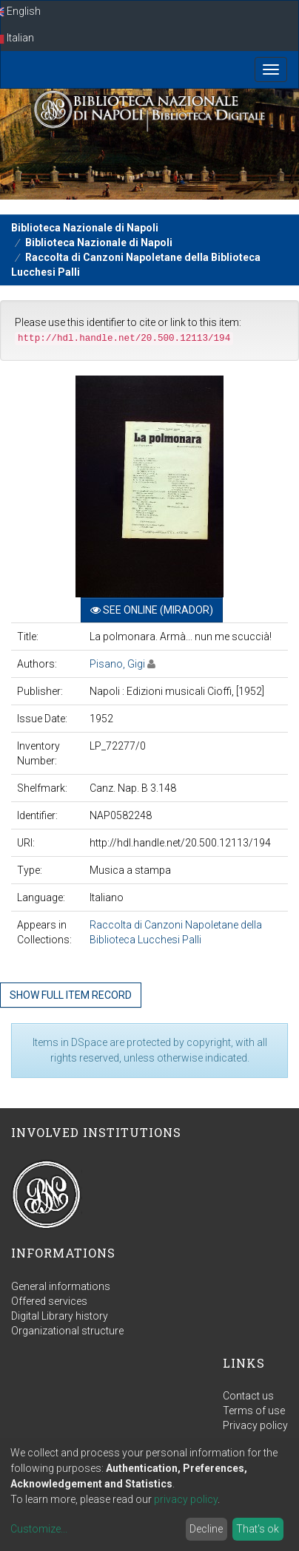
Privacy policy (255, 1425)
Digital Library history (59, 1316)
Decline (206, 1529)
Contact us (248, 1396)
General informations (60, 1286)
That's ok (257, 1529)
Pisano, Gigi (117, 664)
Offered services (49, 1301)
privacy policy (186, 1499)
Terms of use (254, 1410)
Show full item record (71, 995)
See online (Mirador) (151, 610)
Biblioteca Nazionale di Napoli (84, 228)
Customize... (38, 1529)
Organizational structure (67, 1331)
